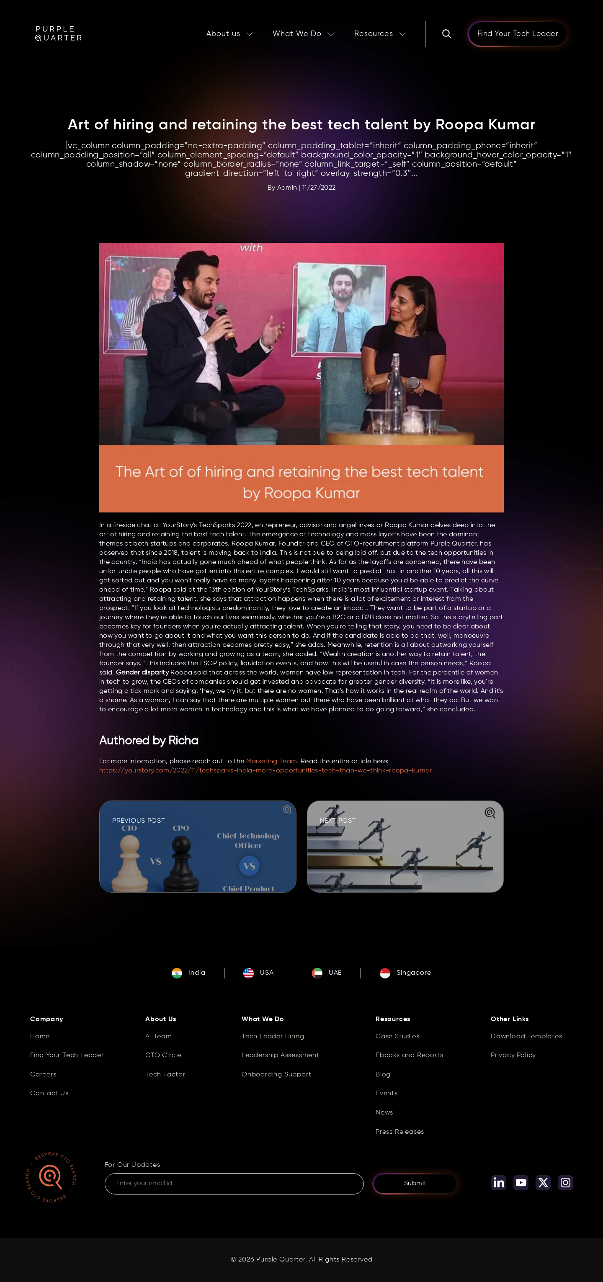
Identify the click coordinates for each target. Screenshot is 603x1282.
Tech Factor (165, 1074)
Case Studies (398, 1036)
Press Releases (400, 1132)
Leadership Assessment (281, 1055)
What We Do (297, 34)
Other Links (510, 1019)
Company (46, 1019)
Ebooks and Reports (409, 1055)
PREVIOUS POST (138, 821)
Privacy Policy (513, 1055)
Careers (43, 1074)
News (384, 1113)
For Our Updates (132, 1165)
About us (223, 34)
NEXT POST (338, 821)
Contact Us (49, 1093)
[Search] (446, 33)
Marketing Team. (272, 761)
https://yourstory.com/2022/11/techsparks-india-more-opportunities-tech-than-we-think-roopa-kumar (266, 770)
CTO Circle (163, 1055)
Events (387, 1093)
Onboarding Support (276, 1074)
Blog (383, 1074)
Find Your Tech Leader (67, 1055)
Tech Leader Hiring (273, 1036)
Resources (373, 34)
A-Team (158, 1036)
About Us (160, 1019)
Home (40, 1036)
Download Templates (526, 1036)
